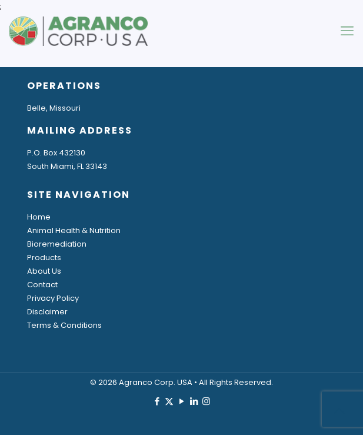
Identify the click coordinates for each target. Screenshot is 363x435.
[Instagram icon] (206, 401)
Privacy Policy (53, 298)
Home (39, 217)
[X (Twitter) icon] (169, 401)
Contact (42, 284)
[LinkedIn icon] (193, 401)
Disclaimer (47, 311)
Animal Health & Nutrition (74, 230)
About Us (44, 271)
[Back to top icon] (339, 411)
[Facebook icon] (156, 401)
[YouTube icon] (181, 401)
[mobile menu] (347, 31)
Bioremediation (56, 244)
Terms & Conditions (64, 325)
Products (44, 257)
